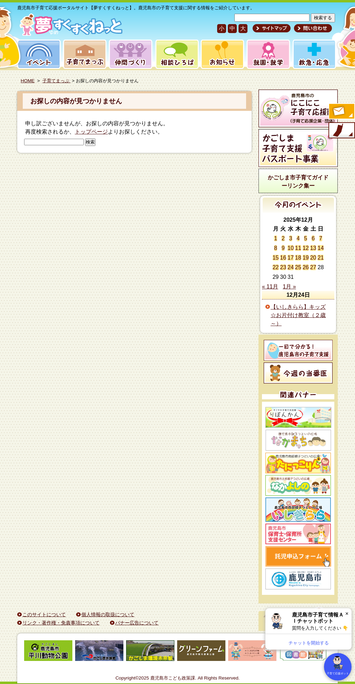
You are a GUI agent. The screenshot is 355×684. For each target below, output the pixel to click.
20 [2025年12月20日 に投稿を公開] (313, 258)
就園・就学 (266, 54)
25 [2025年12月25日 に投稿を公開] (298, 267)
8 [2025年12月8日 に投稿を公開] (275, 248)
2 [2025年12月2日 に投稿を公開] (283, 238)
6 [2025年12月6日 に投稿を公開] (313, 238)
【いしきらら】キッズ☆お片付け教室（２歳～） (298, 315)
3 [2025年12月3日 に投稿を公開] (290, 238)
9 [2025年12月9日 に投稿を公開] (283, 248)
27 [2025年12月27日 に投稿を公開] (313, 267)
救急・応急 (314, 54)
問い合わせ (312, 28)
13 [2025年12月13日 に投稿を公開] (313, 248)
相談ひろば (176, 54)
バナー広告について (137, 622)
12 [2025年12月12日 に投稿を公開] (306, 248)
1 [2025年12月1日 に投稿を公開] (275, 238)
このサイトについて (44, 614)
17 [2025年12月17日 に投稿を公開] (290, 258)
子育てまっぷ (83, 54)
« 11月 (270, 287)
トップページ (91, 132)
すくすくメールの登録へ (341, 111)
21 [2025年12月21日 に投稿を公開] (320, 258)
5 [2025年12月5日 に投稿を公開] (305, 238)
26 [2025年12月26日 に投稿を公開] (306, 267)
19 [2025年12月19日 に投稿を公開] (306, 258)
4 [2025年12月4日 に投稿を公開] (298, 238)
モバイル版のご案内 (341, 130)
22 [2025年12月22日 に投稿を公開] (276, 267)
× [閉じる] (346, 614)
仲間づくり (130, 54)
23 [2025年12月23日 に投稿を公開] (283, 267)
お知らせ (221, 54)
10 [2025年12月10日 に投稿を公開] (290, 248)
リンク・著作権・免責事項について (61, 622)
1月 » (289, 287)
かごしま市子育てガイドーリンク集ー (298, 182)
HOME (27, 80)
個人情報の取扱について (107, 614)
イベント (38, 54)
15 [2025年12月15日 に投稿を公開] (276, 258)
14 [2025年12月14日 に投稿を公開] (320, 248)
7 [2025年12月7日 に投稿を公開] (320, 238)
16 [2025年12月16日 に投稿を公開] (283, 258)
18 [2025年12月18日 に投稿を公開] (298, 258)
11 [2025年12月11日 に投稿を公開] (298, 248)
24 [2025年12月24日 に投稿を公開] (290, 267)
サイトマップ (271, 28)
